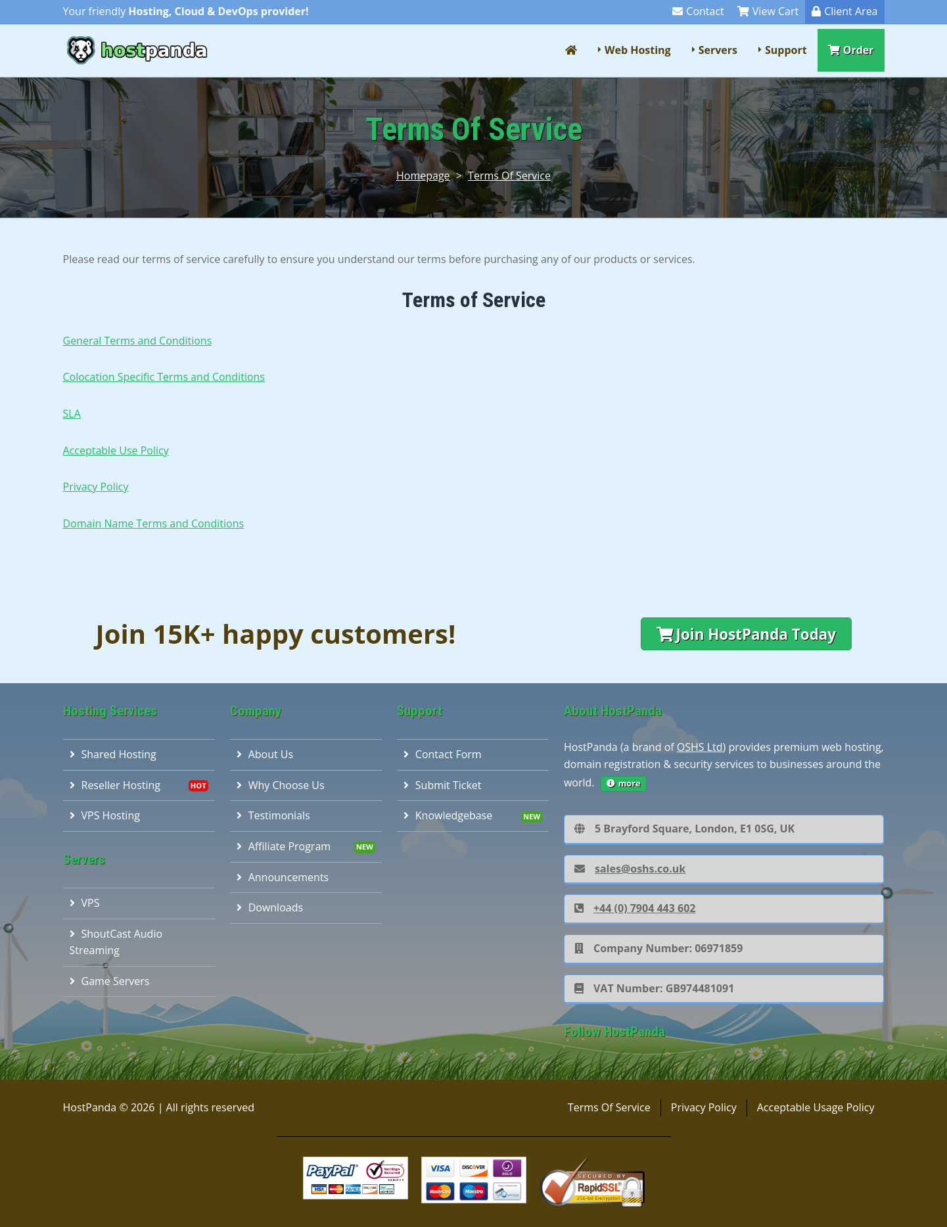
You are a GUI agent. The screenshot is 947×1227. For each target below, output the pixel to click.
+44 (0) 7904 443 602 (635, 908)
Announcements (283, 877)
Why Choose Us (281, 785)
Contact (698, 11)
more (624, 783)
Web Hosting (638, 50)
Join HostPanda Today (747, 634)
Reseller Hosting (115, 785)
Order (851, 50)
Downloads (270, 907)
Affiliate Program (284, 846)
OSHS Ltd (700, 747)
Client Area (844, 11)
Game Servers (110, 981)
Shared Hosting (113, 754)
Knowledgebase (448, 815)
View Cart (767, 11)
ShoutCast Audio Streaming (116, 942)
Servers (718, 50)
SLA (72, 413)
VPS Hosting (105, 815)
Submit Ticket (443, 785)
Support (786, 50)
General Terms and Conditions (137, 340)
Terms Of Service (509, 175)
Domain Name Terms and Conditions (153, 523)
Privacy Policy (96, 486)
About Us (265, 754)
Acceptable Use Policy (116, 450)
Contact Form (443, 754)
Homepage (423, 175)
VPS (85, 903)
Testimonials (273, 815)
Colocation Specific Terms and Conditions (164, 377)
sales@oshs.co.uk (629, 868)
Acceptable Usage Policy (816, 1107)
